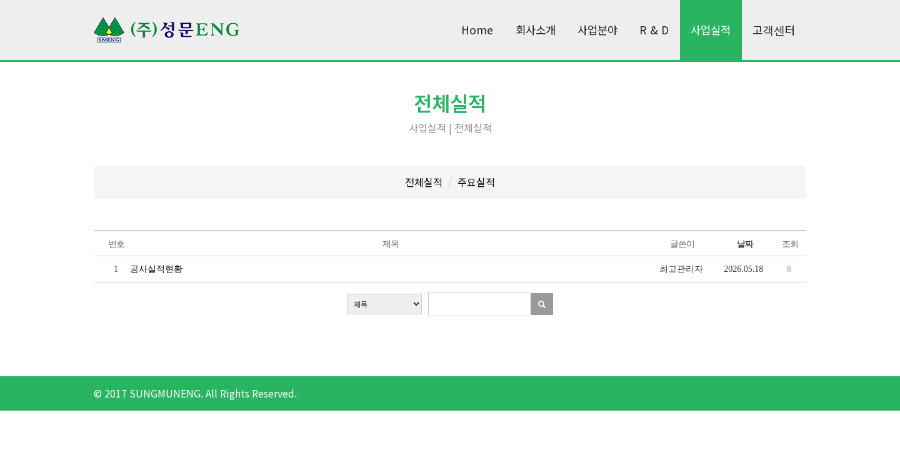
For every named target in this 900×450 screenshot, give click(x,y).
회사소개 (536, 30)
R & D (654, 30)
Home (477, 30)
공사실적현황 (156, 269)
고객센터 (773, 30)
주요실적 (476, 181)
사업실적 (711, 30)
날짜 (745, 244)
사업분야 (598, 30)
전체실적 (423, 181)
